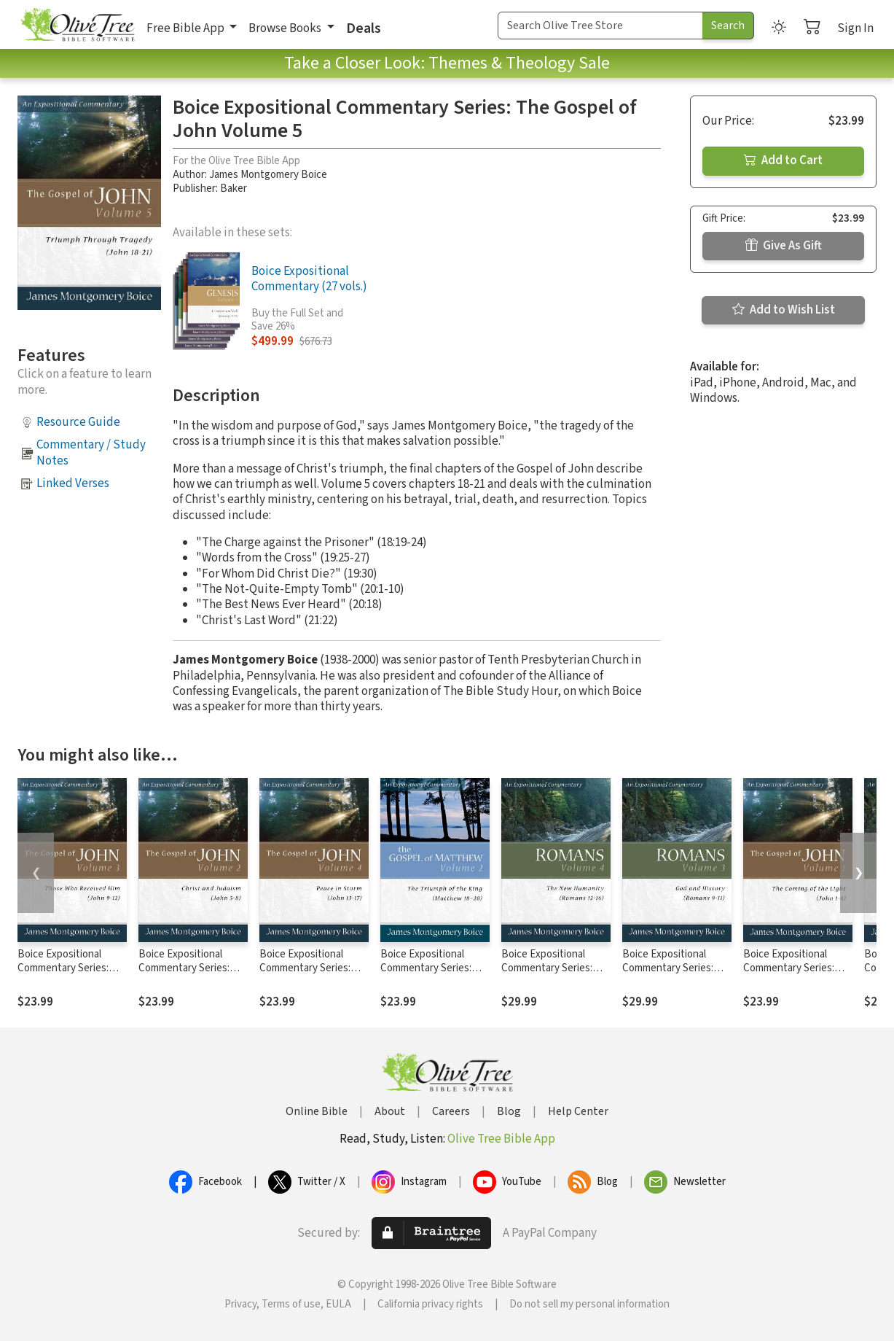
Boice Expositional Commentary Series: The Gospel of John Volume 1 (788, 975)
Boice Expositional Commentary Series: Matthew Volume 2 (425, 968)
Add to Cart (783, 160)
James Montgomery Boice (268, 174)
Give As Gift (783, 245)
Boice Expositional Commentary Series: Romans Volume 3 (667, 968)
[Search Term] (600, 25)
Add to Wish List (783, 310)
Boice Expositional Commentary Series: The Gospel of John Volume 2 (184, 975)
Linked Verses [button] (72, 483)
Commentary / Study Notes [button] (91, 452)
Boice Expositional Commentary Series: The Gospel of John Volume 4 (304, 975)
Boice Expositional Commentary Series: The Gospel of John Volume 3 (63, 975)
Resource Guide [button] (78, 422)
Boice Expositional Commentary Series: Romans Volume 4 (546, 968)
